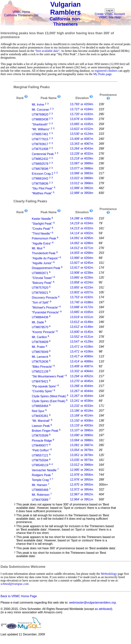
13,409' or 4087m (81, 138)
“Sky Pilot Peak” (42, 188)
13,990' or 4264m (81, 257)
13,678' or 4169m (81, 119)
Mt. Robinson (40, 494)
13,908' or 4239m (81, 272)
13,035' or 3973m (81, 459)
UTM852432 (40, 158)
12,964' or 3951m (81, 499)
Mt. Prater (38, 347)
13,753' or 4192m (81, 297)
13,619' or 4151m (81, 317)
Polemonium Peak (44, 238)
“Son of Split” (40, 302)
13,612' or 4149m (81, 321)
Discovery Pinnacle (44, 297)
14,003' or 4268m (81, 252)
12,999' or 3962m (81, 188)
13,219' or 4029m (81, 158)
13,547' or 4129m (81, 341)
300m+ (103, 484)
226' (101, 104)
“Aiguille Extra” (41, 243)
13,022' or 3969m (81, 178)
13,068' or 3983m (81, 173)
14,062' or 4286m (81, 243)
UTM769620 (40, 114)
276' (101, 153)
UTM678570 (40, 327)
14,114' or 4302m (81, 233)
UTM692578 (40, 163)
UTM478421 (40, 381)
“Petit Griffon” (41, 450)
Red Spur (38, 411)
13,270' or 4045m (81, 381)
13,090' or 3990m (81, 435)
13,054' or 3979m (81, 450)
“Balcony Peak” (42, 282)
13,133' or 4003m (81, 425)
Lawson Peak (41, 425)
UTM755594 (40, 460)
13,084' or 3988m (81, 440)
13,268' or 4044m (81, 386)
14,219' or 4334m (81, 223)
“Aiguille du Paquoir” (45, 258)
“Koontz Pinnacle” (43, 332)
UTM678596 (40, 168)
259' (101, 124)
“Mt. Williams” (41, 129)
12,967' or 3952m (81, 494)
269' (101, 143)
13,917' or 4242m (81, 267)
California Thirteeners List (21, 15)
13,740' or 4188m (81, 302)
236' (101, 158)
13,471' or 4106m (81, 346)
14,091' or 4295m (81, 238)
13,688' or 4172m (81, 307)
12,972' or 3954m (81, 489)
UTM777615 (40, 139)
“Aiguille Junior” (42, 263)
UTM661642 (40, 178)
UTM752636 (40, 361)
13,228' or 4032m (81, 153)
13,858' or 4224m (81, 282)
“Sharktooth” (40, 124)
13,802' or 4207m (81, 292)
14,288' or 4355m (81, 218)
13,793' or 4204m (81, 104)
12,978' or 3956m (81, 474)
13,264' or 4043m (81, 148)
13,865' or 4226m (81, 277)
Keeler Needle (41, 218)
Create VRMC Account (110, 14)
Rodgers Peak (41, 475)
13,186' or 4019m (81, 410)
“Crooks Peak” (41, 228)
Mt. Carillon (39, 337)
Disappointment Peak (46, 268)
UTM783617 (40, 144)
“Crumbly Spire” (42, 391)
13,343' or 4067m (81, 143)
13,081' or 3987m (81, 445)
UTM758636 (40, 183)
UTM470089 (40, 499)
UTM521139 (40, 371)
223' (101, 109)
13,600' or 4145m (81, 331)
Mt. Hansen (39, 485)
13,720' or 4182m (81, 114)
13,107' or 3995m (81, 430)
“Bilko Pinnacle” (42, 366)
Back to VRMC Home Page (19, 596)
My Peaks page (102, 74)
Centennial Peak (43, 154)
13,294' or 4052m (81, 376)
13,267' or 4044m (81, 391)
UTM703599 (40, 435)
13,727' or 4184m (81, 109)
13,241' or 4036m (81, 400)
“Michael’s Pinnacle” (45, 307)
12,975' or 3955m (81, 484)
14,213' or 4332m (81, 228)
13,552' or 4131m (81, 336)
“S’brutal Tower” (42, 278)
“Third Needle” (41, 233)
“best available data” (47, 50)
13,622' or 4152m (81, 128)
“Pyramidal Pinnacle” (46, 312)
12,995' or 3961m (81, 469)
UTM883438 (40, 119)
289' (101, 479)
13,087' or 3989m (81, 163)
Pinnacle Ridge (42, 440)
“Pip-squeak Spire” (44, 386)
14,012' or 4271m (81, 248)
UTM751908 (40, 149)
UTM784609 (40, 342)
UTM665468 (40, 489)
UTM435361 (40, 415)
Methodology (109, 573)
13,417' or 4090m (81, 356)
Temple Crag (40, 480)
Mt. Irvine (38, 104)
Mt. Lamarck (40, 356)
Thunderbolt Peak (43, 253)
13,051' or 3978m (81, 455)
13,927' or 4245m (81, 262)
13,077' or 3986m (81, 168)
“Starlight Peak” (42, 223)
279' (101, 119)
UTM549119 (40, 465)
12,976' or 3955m (81, 479)
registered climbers (106, 70)
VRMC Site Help (110, 17)
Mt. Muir (37, 248)
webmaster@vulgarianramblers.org (92, 602)
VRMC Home (21, 11)
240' (101, 138)
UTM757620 (40, 287)
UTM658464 (40, 406)
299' (101, 148)
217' (101, 173)
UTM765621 (40, 292)
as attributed (103, 608)
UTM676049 (40, 351)
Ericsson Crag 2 (42, 173)
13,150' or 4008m (81, 420)
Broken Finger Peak (45, 430)
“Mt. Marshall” (41, 421)
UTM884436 (40, 317)
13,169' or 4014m (81, 415)
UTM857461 (40, 134)
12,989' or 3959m (81, 193)
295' (101, 114)
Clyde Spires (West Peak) (49, 396)
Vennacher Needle (44, 470)
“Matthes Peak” (42, 193)
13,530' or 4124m (81, 133)
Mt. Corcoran (40, 109)
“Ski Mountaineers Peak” (48, 376)
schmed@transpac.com (14, 583)
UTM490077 (40, 445)
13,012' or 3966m (81, 183)
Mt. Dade (38, 322)
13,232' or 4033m (81, 405)
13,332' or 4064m (81, 371)
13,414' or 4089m (81, 361)
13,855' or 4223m (81, 287)
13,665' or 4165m (81, 124)
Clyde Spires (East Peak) (48, 401)
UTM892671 (40, 273)
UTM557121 (40, 455)
